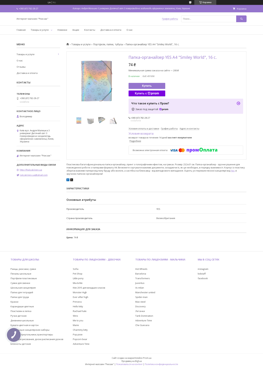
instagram (203, 269)
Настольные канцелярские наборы (30, 329)
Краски (14, 301)
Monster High (80, 292)
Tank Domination (144, 315)
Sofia (75, 269)
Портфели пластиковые (24, 278)
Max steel (140, 301)
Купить (147, 85)
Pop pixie (78, 334)
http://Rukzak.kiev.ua (31, 169)
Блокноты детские (21, 343)
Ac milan (139, 287)
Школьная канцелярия (23, 287)
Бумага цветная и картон (25, 325)
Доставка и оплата (110, 29)
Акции (75, 29)
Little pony (78, 278)
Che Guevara (142, 325)
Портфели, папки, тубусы (108, 44)
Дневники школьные (22, 320)
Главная (21, 29)
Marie (76, 325)
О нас (129, 29)
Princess (77, 301)
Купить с (147, 93)
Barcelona (140, 273)
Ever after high (80, 297)
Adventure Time (81, 343)
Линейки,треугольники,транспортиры (32, 334)
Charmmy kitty (80, 329)
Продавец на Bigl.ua (131, 361)
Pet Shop (77, 273)
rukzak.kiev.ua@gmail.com (34, 175)
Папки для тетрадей (22, 292)
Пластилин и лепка (21, 311)
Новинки (62, 29)
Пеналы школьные (21, 273)
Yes (233, 170)
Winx (75, 315)
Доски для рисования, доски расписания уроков (37, 339)
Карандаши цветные (22, 306)
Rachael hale (80, 311)
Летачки (140, 311)
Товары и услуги (40, 29)
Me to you (78, 320)
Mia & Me (78, 283)
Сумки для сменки (20, 283)
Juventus (139, 283)
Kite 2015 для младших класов (89, 287)
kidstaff (202, 273)
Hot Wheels (141, 269)
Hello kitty (78, 306)
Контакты (89, 29)
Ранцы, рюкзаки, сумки (23, 269)
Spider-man (141, 297)
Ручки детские (19, 315)
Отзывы (21, 66)
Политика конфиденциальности (161, 364)
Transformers (142, 278)
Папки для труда (20, 297)
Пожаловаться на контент (129, 364)
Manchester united (145, 292)
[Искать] (241, 18)
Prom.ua (147, 358)
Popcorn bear (80, 339)
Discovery (140, 306)
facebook (203, 278)
